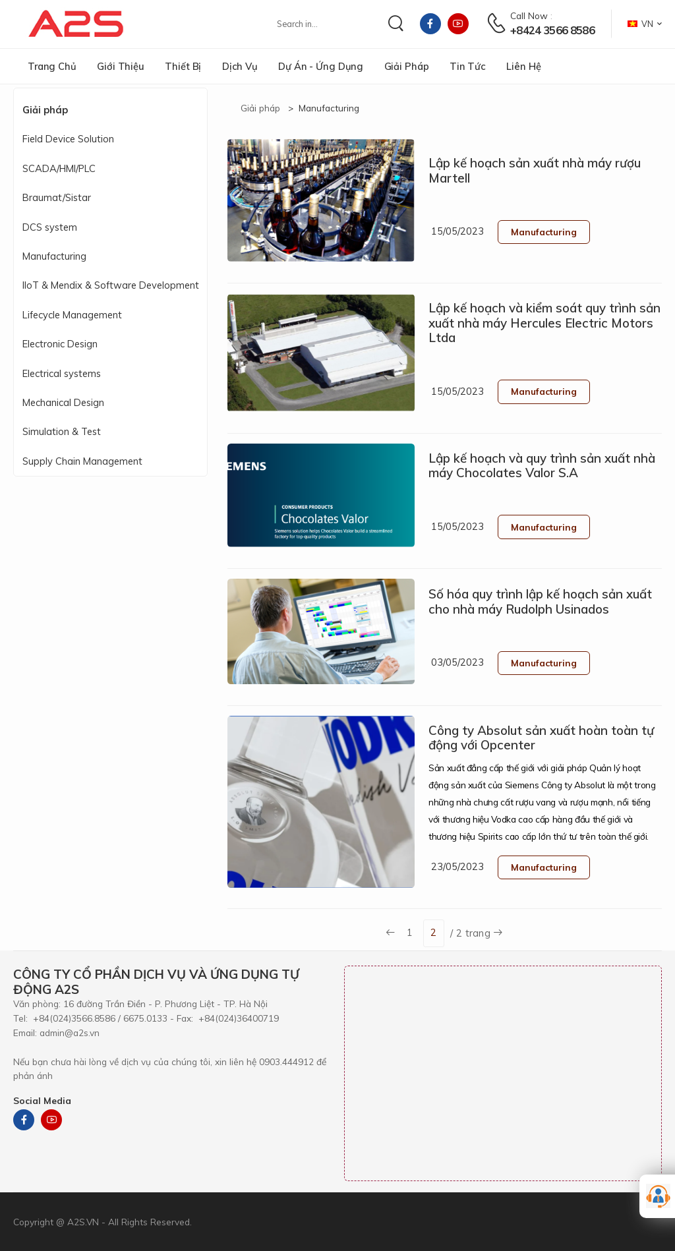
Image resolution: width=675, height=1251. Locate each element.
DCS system (49, 227)
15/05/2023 (457, 231)
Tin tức (468, 66)
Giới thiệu (120, 66)
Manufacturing (54, 256)
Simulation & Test (61, 431)
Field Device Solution (68, 138)
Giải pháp (406, 66)
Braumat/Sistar (56, 197)
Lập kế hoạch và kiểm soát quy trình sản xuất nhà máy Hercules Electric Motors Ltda (544, 322)
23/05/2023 (457, 866)
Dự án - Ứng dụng (320, 66)
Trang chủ (52, 66)
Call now (529, 15)
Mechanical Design (63, 402)
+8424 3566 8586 (552, 30)
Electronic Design (60, 343)
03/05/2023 (457, 662)
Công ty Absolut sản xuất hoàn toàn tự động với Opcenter (541, 737)
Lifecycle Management (72, 314)
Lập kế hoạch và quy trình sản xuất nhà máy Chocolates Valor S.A (541, 465)
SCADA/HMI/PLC (59, 168)
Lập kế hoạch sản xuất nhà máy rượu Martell (534, 170)
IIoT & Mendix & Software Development (110, 285)
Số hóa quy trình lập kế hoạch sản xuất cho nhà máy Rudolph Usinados (540, 601)
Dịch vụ (240, 66)
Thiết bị (183, 66)
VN (640, 23)
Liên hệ (523, 66)
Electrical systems (61, 373)
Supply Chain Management (82, 461)
